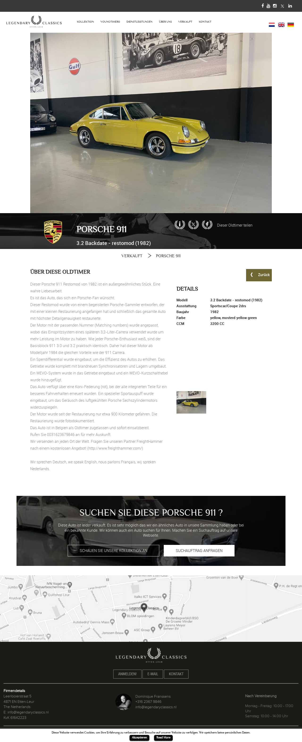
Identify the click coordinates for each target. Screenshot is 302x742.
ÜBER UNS (165, 21)
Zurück (259, 274)
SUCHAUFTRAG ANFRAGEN (199, 550)
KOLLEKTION (85, 21)
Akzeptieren (139, 737)
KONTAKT (205, 21)
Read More (163, 737)
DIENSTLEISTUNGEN (139, 21)
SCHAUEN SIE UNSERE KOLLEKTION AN (113, 550)
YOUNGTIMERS (110, 21)
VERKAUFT (185, 21)
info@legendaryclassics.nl (28, 712)
